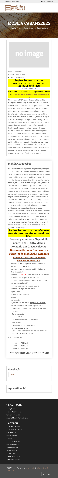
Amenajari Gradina (13, 426)
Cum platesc (10, 409)
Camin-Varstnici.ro (13, 457)
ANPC (8, 471)
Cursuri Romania (12, 444)
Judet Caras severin (27, 28)
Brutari (9, 438)
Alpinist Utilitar (12, 453)
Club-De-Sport (11, 435)
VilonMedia (30, 468)
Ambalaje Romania (13, 441)
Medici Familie (11, 450)
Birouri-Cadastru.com (14, 429)
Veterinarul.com (12, 447)
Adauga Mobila (47, 2)
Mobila (13, 28)
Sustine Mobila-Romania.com (17, 418)
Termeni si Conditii (13, 415)
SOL (12, 471)
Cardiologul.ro (11, 432)
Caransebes (41, 28)
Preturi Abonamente (14, 412)
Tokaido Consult (42, 468)
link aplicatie (24, 266)
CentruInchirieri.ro (13, 460)
